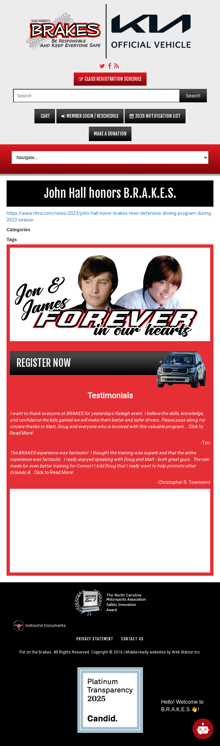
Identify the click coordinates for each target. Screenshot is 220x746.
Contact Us (132, 638)
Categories (18, 229)
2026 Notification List (155, 116)
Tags (12, 239)
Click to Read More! (53, 472)
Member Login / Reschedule (90, 116)
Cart (44, 116)
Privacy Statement (94, 638)
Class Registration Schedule (110, 79)
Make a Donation (110, 133)
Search (193, 95)
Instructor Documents (46, 625)
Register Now (43, 363)
